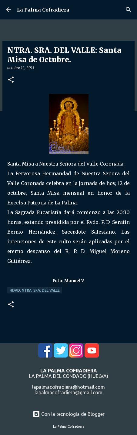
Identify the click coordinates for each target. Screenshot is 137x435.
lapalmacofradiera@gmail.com (68, 392)
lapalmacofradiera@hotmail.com (68, 387)
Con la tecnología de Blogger (69, 414)
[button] (11, 80)
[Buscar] (128, 9)
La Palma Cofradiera (43, 10)
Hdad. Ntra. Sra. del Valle (35, 290)
